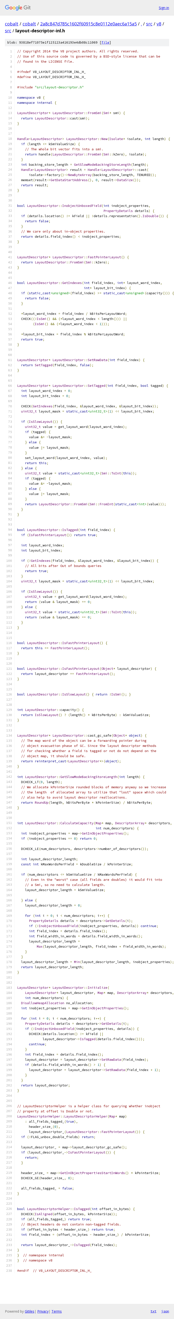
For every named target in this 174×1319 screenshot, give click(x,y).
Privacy (43, 1311)
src (149, 24)
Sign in (164, 7)
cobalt (11, 24)
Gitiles (29, 1311)
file (105, 42)
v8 (159, 24)
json (165, 1311)
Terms (56, 1311)
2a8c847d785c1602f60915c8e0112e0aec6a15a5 (88, 24)
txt (153, 1311)
